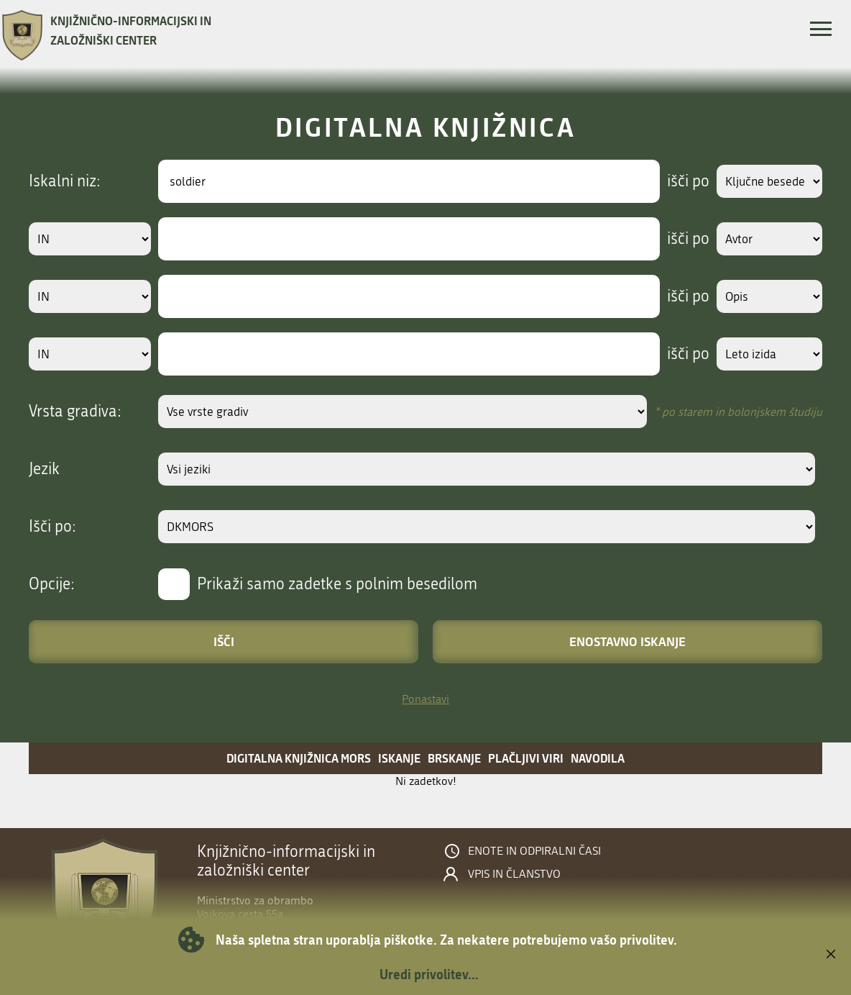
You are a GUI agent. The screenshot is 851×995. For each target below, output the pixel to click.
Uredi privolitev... (429, 974)
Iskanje (399, 758)
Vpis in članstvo (514, 874)
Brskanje (454, 758)
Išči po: (52, 526)
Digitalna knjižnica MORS (298, 758)
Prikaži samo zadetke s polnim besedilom (337, 584)
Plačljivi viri (526, 758)
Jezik (44, 469)
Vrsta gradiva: (75, 411)
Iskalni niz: (65, 181)
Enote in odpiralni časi (534, 851)
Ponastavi (425, 699)
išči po (674, 181)
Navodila (598, 758)
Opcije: (52, 584)
